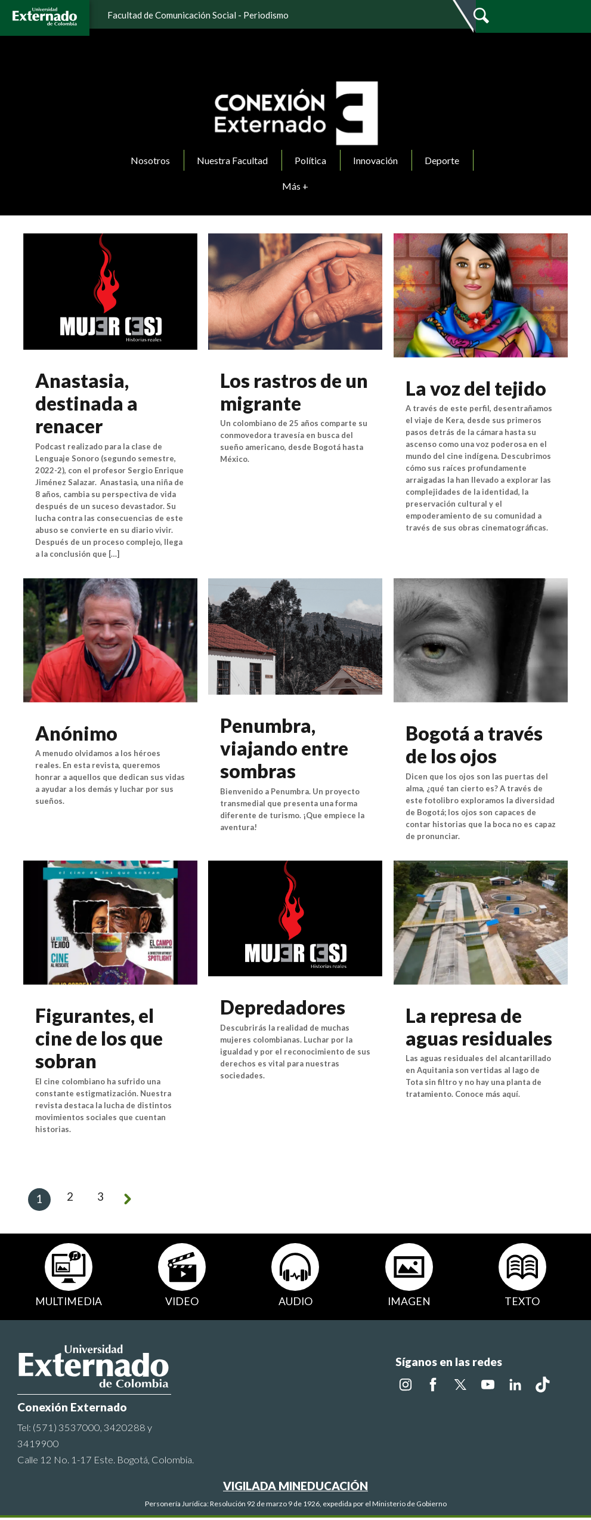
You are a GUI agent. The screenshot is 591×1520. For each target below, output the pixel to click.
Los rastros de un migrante (294, 392)
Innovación (375, 160)
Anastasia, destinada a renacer (86, 403)
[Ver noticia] (110, 289)
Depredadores (282, 1007)
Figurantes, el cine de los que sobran (99, 1038)
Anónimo (76, 733)
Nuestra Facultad (232, 160)
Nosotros (150, 160)
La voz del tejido (476, 388)
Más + (295, 186)
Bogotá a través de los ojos (474, 744)
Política (310, 160)
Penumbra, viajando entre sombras (284, 748)
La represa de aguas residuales (479, 1027)
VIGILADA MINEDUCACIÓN (295, 1488)
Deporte (442, 160)
